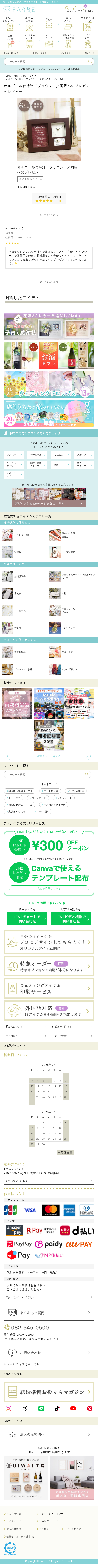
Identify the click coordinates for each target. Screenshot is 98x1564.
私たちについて (14, 1026)
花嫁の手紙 (61, 652)
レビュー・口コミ (61, 1026)
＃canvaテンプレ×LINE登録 (64, 69)
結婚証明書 (14, 576)
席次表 (11, 593)
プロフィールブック (62, 610)
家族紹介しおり (16, 811)
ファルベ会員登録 (54, 859)
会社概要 (44, 1529)
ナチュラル (35, 454)
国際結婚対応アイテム (20, 804)
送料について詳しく (17, 1181)
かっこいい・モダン (13, 465)
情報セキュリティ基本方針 (21, 1536)
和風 (56, 464)
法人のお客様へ (15, 1529)
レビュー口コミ (39, 53)
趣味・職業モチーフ (35, 465)
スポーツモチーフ (11, 475)
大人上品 (58, 454)
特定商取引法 (14, 1514)
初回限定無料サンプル (20, 791)
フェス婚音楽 (51, 791)
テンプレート (64, 798)
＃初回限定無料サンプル (31, 69)
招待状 (11, 552)
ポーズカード (39, 798)
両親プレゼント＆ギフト (26, 76)
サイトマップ (14, 1521)
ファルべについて (11, 53)
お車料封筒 (42, 811)
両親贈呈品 (14, 652)
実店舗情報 (65, 53)
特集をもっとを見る (49, 756)
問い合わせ (89, 53)
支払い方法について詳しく (20, 1297)
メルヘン (81, 454)
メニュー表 (14, 610)
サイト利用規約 (72, 1529)
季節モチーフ (81, 465)
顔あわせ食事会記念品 (63, 535)
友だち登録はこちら (49, 888)
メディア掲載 (59, 1036)
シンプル (11, 454)
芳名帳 (11, 628)
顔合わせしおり (16, 535)
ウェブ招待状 (62, 552)
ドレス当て (14, 798)
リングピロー (62, 628)
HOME (7, 76)
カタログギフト (63, 669)
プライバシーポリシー (51, 1514)
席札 (57, 593)
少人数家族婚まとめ (55, 804)
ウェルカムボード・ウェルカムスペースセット (72, 576)
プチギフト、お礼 (17, 669)
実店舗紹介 (12, 1036)
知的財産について (49, 1521)
